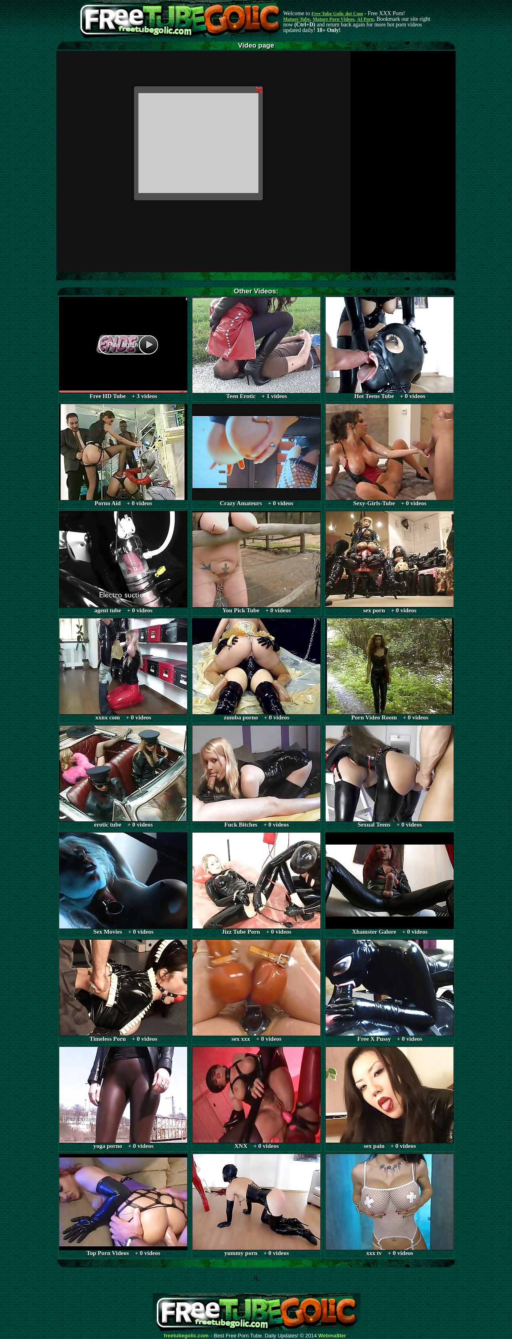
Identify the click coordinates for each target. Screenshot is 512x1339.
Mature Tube (296, 19)
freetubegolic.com (186, 1336)
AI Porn (365, 19)
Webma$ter (332, 1336)
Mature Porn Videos (333, 19)
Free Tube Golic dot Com (337, 13)
